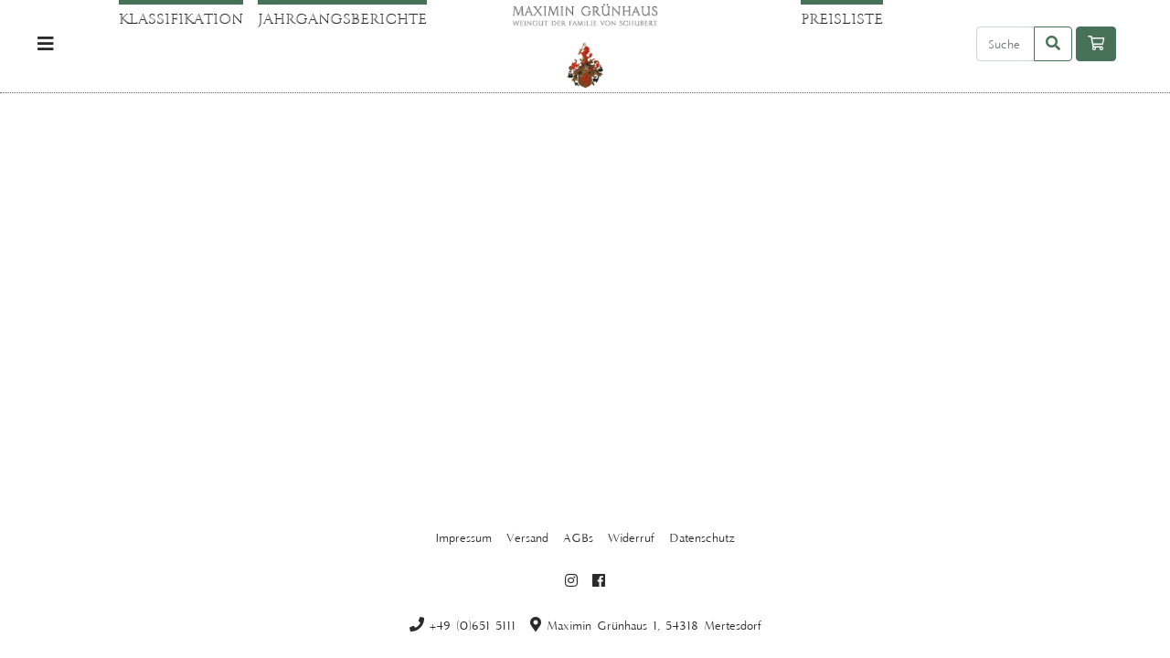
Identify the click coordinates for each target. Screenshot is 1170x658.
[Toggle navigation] (46, 44)
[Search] (1005, 44)
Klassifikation (181, 18)
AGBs (578, 537)
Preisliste (842, 18)
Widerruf (631, 537)
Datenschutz (702, 537)
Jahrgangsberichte (342, 18)
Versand (527, 537)
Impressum (463, 537)
